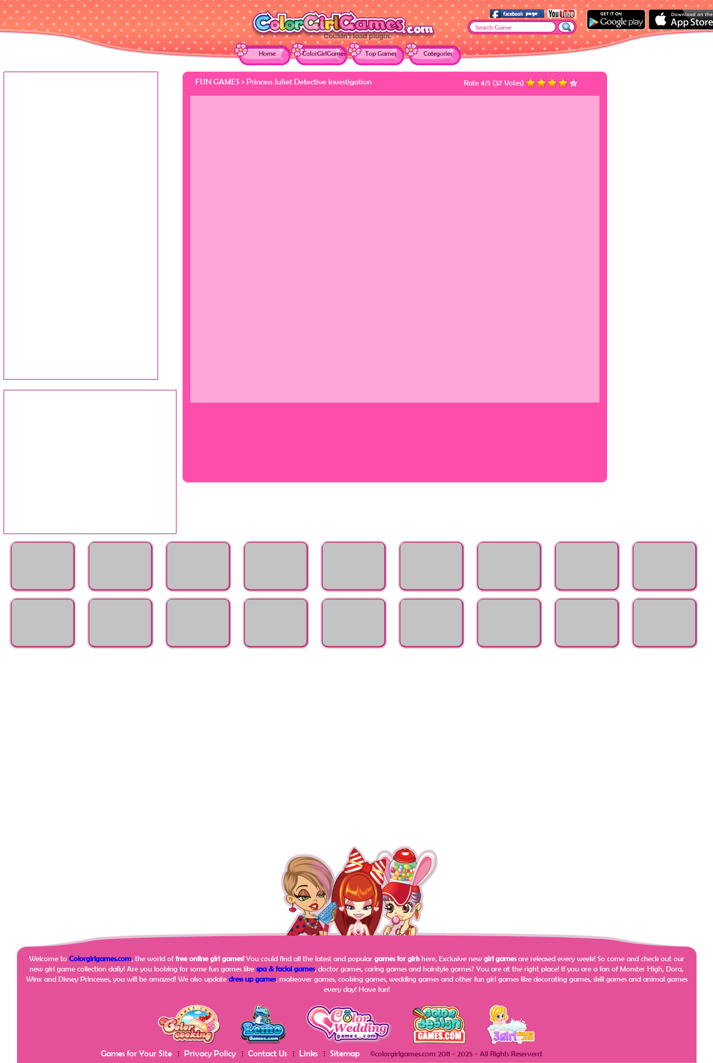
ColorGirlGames (324, 53)
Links (308, 1053)
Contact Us (267, 1053)
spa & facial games (285, 968)
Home (267, 53)
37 (498, 82)
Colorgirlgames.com (100, 958)
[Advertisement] (668, 225)
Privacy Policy (210, 1053)
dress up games (252, 979)
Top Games (380, 53)
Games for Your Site (136, 1053)
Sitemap (345, 1053)
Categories (438, 53)
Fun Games (217, 81)
